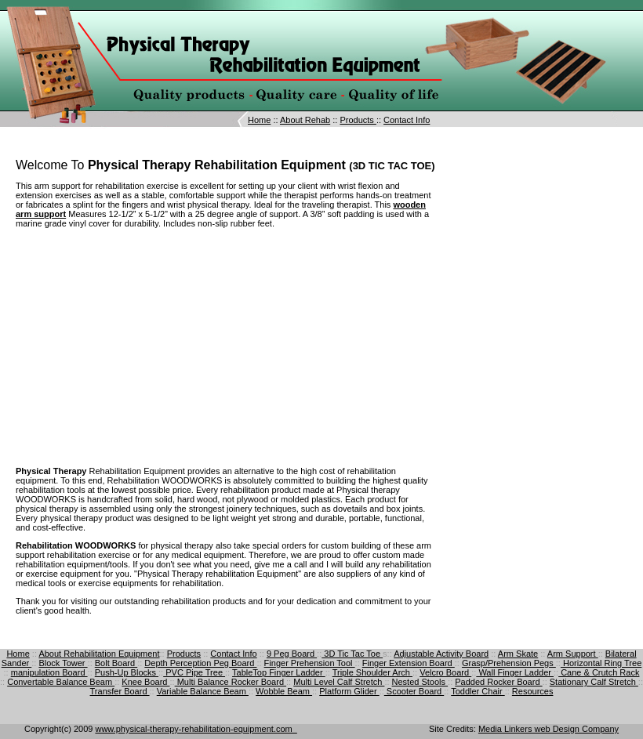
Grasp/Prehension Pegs (509, 663)
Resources (533, 691)
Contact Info (406, 120)
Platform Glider (349, 691)
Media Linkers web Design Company (548, 729)
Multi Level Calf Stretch (338, 681)
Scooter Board (414, 691)
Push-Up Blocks (126, 672)
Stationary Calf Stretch (594, 681)
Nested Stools (420, 681)
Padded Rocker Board (498, 681)
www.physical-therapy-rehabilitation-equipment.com (195, 729)
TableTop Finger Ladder (278, 672)
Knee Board (145, 681)
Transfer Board (120, 691)
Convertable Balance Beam (60, 681)
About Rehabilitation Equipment (98, 653)
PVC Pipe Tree (194, 672)
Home (259, 120)
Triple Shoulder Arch (372, 672)
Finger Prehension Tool (309, 663)
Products (358, 120)
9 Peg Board (292, 653)
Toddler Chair (477, 691)
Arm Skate (518, 653)
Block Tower (62, 663)
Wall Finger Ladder (515, 672)
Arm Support (572, 653)
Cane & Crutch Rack (598, 672)
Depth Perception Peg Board (200, 663)
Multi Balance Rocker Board (230, 681)
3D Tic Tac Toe (352, 653)
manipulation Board (49, 672)
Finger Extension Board (408, 663)
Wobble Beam (284, 691)
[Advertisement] (147, 346)
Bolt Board (116, 663)
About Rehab (305, 120)
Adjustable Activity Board (441, 653)
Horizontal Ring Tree (601, 663)
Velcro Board (445, 672)
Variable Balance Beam (203, 691)
